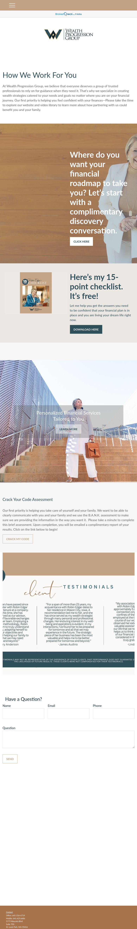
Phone (97, 706)
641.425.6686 (19, 918)
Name (7, 706)
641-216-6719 (18, 915)
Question (9, 728)
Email (51, 706)
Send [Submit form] (10, 759)
